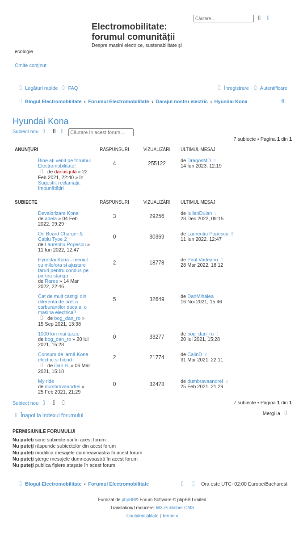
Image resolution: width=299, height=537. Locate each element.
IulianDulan (199, 213)
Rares (51, 281)
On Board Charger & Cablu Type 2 (60, 236)
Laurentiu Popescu (65, 244)
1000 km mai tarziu (59, 333)
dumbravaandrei (62, 386)
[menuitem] (69, 88)
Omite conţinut (30, 65)
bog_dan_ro (67, 318)
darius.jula (65, 171)
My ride (46, 381)
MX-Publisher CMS (175, 507)
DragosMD (199, 160)
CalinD (194, 354)
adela (51, 218)
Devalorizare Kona (58, 213)
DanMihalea (200, 296)
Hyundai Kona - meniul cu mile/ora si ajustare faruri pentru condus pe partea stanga (63, 267)
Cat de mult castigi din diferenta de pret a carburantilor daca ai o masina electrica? (62, 304)
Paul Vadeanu (202, 259)
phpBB (128, 499)
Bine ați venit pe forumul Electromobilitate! (64, 163)
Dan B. (61, 365)
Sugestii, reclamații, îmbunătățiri (59, 185)
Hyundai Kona (41, 121)
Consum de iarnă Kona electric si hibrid (63, 357)
